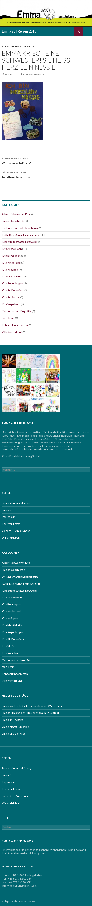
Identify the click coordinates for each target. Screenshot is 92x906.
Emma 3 (6, 509)
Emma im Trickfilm (12, 719)
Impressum (8, 516)
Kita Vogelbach (11, 304)
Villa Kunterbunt (12, 332)
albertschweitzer (34, 74)
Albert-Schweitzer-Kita (18, 46)
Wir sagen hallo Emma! (46, 160)
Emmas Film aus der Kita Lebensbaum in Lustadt (30, 712)
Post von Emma (11, 523)
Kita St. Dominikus (13, 290)
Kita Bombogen (11, 255)
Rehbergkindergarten (15, 325)
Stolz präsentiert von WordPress (18, 901)
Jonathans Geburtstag (46, 174)
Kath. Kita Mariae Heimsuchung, (21, 234)
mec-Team (8, 318)
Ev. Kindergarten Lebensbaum (20, 228)
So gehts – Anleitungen (16, 530)
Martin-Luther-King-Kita (16, 311)
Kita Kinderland (11, 262)
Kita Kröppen (10, 269)
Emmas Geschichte (13, 221)
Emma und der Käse (14, 733)
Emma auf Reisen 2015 (19, 31)
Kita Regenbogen (12, 283)
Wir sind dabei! (11, 537)
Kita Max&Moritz (12, 276)
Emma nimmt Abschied (15, 726)
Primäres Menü (87, 31)
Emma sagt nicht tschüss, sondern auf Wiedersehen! (33, 705)
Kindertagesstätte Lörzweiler (19, 241)
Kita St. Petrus (11, 297)
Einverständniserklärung (16, 503)
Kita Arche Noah (12, 248)
